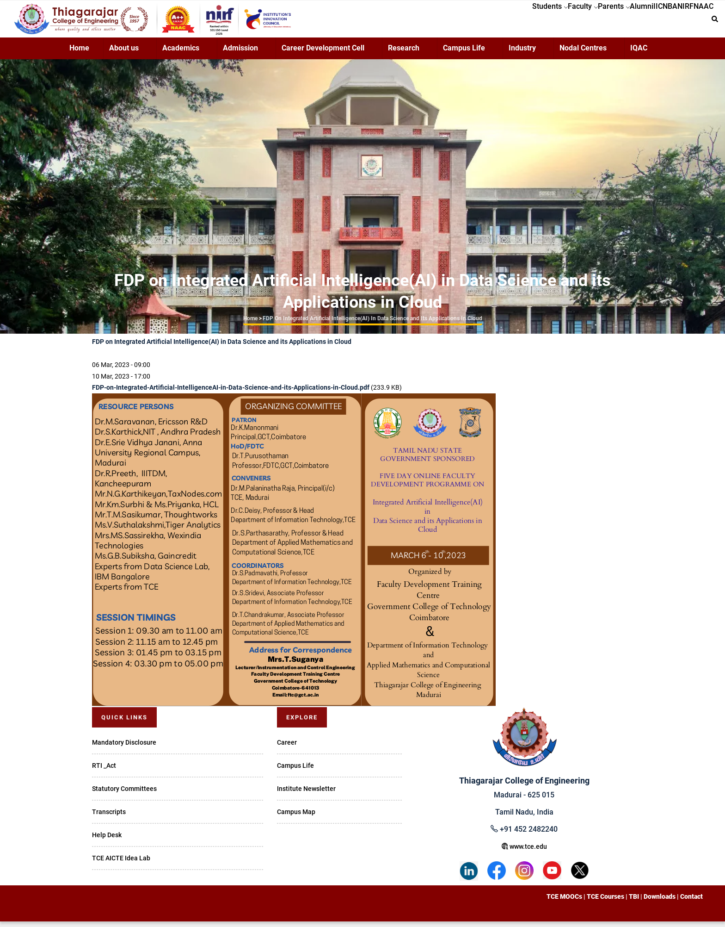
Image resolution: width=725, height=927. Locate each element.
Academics (180, 53)
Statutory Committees (124, 794)
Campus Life (464, 53)
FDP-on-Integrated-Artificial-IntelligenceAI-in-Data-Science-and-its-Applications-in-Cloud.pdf (230, 393)
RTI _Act (104, 771)
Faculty (523, 21)
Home (79, 53)
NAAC (699, 21)
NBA (646, 21)
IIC (625, 21)
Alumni (600, 21)
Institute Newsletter (306, 794)
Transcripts (109, 817)
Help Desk (107, 840)
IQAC (638, 53)
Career (287, 748)
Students (480, 21)
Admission (240, 53)
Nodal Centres (583, 53)
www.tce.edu (524, 852)
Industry (522, 53)
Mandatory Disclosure (124, 748)
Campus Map (296, 817)
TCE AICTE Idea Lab (121, 863)
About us (124, 53)
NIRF (672, 21)
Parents (563, 21)
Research (403, 53)
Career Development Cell (323, 53)
